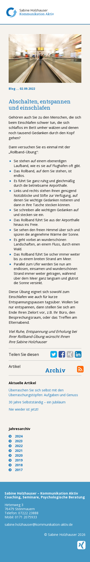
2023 (19, 441)
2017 (19, 469)
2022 (19, 445)
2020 (19, 455)
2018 (19, 465)
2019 (19, 460)
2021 (19, 450)
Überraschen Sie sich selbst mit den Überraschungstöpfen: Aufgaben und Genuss (43, 392)
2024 (19, 436)
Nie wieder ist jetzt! (23, 409)
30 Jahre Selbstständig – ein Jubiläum (37, 402)
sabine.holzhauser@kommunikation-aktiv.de (39, 524)
